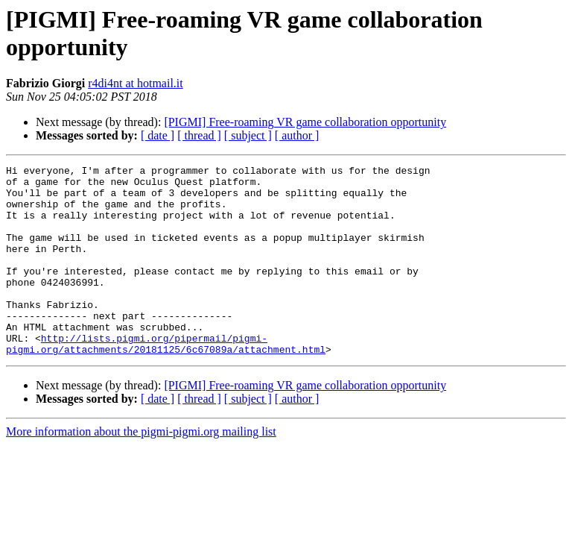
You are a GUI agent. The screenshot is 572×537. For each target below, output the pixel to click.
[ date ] (157, 135)
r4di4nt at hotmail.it (135, 83)
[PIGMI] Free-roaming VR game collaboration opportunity (305, 122)
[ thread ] (199, 135)
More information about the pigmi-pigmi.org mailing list (141, 469)
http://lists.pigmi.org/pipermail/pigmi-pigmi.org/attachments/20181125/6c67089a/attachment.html (165, 380)
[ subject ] (248, 135)
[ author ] (297, 135)
